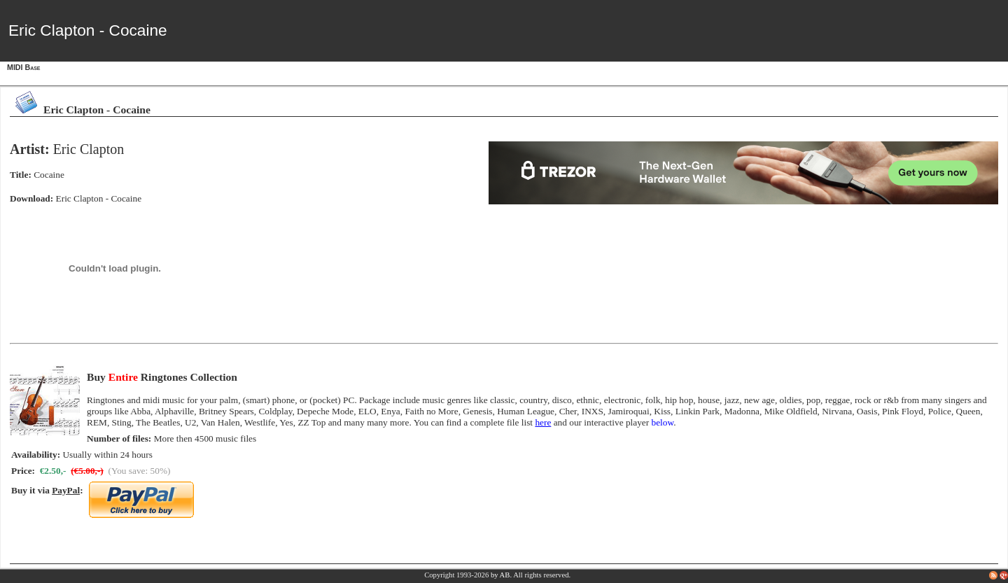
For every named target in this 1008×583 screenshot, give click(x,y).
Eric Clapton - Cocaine (99, 198)
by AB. (501, 575)
